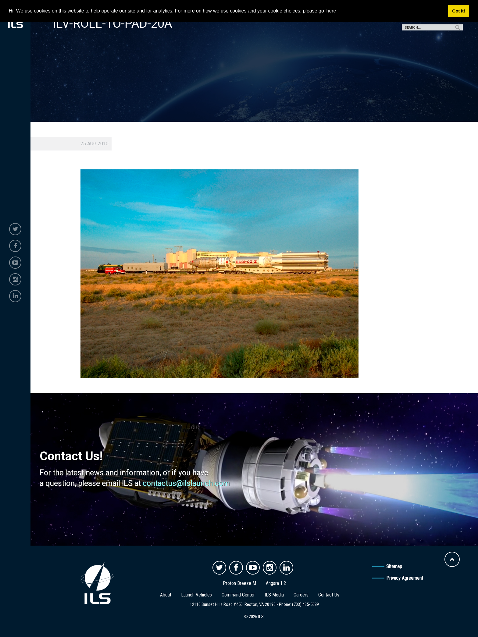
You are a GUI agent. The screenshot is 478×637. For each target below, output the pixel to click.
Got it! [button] (458, 11)
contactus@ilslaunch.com (186, 483)
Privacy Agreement (404, 578)
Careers (301, 595)
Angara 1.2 (276, 583)
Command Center (238, 595)
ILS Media (274, 595)
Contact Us (328, 595)
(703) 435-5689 (305, 604)
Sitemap (394, 566)
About (165, 595)
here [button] (331, 10)
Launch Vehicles (196, 595)
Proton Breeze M (239, 583)
